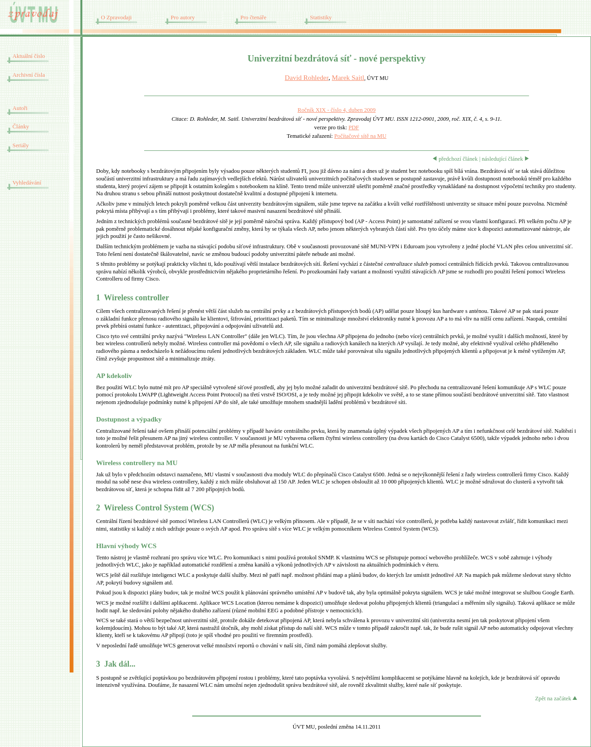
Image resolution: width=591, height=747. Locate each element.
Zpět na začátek (556, 698)
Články (21, 126)
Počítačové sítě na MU (360, 136)
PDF (353, 127)
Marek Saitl (348, 77)
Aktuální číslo (29, 56)
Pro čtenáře (253, 17)
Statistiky (320, 17)
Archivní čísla (29, 75)
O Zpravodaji (116, 17)
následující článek (505, 159)
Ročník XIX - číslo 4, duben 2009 (337, 110)
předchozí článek (454, 159)
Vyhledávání (27, 183)
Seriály (21, 145)
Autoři (20, 108)
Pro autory (183, 17)
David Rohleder (306, 77)
